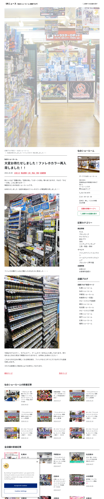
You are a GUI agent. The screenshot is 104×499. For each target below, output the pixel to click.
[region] (21, 478)
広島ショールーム (85, 320)
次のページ (63, 373)
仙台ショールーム (23, 150)
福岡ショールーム (85, 323)
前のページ (8, 373)
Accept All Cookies (20, 486)
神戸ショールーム (85, 317)
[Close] (37, 461)
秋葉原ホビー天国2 (86, 297)
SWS (81, 241)
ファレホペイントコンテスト (89, 254)
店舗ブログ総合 (9, 150)
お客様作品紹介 (85, 271)
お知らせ (17, 173)
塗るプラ (82, 239)
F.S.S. (81, 232)
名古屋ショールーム (86, 307)
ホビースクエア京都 (86, 310)
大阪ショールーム (85, 314)
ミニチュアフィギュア (87, 244)
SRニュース (22, 3)
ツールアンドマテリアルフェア (89, 258)
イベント (81, 249)
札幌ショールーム (85, 288)
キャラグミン (84, 236)
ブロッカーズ (84, 234)
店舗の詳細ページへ (88, 208)
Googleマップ (84, 189)
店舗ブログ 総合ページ (86, 284)
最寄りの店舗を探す (88, 213)
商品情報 (24, 173)
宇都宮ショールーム (86, 294)
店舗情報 (43, 173)
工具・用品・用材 (33, 173)
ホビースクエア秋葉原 (87, 301)
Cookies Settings (21, 491)
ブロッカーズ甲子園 (86, 262)
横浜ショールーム (85, 304)
